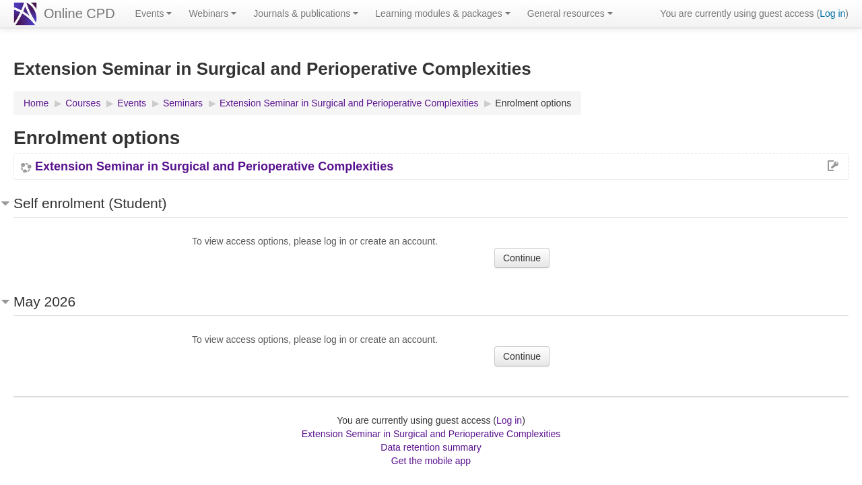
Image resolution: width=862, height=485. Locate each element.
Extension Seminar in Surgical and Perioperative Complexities (214, 166)
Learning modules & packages (442, 13)
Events (153, 13)
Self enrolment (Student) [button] (90, 203)
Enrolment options (533, 103)
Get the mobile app (431, 460)
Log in (832, 13)
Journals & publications (305, 13)
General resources (570, 13)
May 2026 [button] (44, 301)
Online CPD (79, 13)
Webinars (212, 13)
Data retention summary (430, 447)
